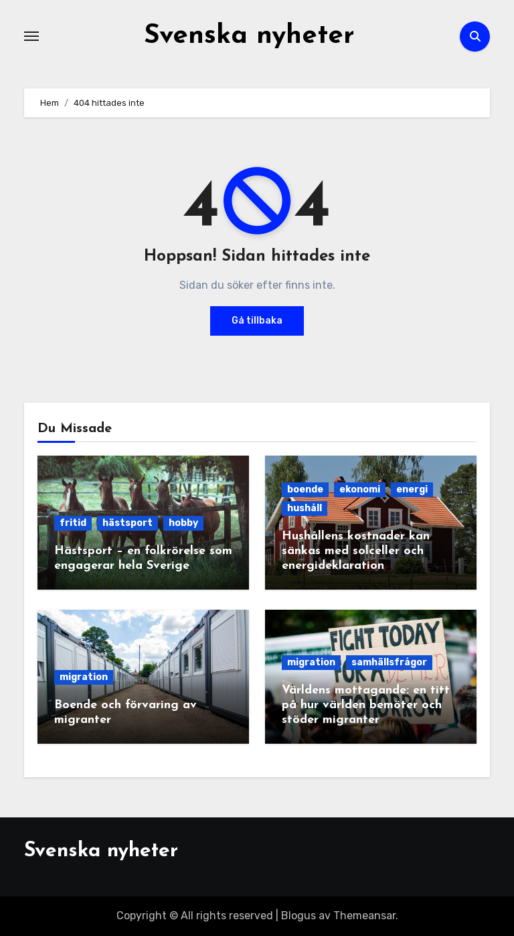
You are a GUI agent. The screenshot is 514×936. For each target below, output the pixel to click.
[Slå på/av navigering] (31, 36)
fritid (73, 523)
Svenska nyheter (249, 36)
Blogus (298, 915)
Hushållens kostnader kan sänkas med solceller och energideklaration (356, 551)
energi (412, 489)
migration (84, 677)
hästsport (127, 523)
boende (305, 489)
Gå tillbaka (257, 320)
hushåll (304, 508)
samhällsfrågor (389, 662)
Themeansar (364, 915)
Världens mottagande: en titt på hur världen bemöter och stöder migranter (366, 705)
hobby (183, 523)
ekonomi (359, 489)
